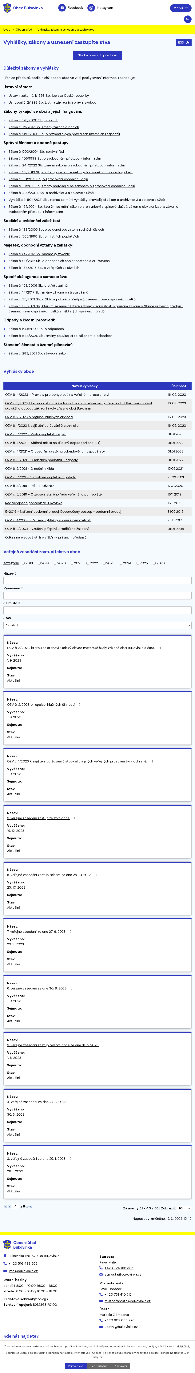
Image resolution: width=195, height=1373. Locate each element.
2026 (161, 563)
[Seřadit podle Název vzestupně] (16, 573)
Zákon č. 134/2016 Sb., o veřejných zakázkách (44, 268)
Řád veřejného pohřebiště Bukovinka (33, 503)
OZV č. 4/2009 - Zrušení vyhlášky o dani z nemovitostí (48, 520)
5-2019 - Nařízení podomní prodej (32, 512)
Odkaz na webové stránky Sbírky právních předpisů (45, 538)
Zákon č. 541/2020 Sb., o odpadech (36, 329)
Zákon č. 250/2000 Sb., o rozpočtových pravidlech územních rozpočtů (64, 134)
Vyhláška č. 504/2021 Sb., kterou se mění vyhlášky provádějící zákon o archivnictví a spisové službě (87, 200)
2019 (45, 563)
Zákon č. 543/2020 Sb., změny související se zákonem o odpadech (61, 336)
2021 (77, 563)
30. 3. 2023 (16, 1115)
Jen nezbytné (99, 1366)
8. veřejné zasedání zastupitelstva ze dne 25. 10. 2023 (52, 875)
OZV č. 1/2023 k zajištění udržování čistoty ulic (41, 426)
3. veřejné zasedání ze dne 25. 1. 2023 (40, 1159)
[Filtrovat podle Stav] (97, 625)
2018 (29, 563)
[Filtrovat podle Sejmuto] (97, 611)
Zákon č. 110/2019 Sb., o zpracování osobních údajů (48, 179)
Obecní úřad (24, 30)
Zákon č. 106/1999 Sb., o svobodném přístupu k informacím (55, 159)
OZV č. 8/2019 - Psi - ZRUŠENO (29, 486)
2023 (110, 563)
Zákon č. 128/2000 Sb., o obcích (33, 120)
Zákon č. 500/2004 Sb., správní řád (36, 152)
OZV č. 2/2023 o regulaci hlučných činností (39, 417)
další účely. (184, 1346)
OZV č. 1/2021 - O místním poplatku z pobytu (40, 477)
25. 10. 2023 (16, 888)
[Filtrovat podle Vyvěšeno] (97, 596)
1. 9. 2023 (14, 661)
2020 (61, 563)
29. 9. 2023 (15, 944)
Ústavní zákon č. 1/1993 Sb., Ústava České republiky (49, 96)
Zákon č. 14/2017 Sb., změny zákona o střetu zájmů (48, 292)
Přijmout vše (75, 1366)
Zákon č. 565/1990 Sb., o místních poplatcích (44, 236)
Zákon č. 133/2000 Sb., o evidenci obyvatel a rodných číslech (56, 230)
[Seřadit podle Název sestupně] (16, 575)
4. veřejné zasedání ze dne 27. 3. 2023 (40, 1102)
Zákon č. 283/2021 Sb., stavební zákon (38, 354)
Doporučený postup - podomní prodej (90, 512)
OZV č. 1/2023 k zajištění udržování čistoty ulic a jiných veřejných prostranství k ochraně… (81, 762)
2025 (144, 563)
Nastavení (121, 1366)
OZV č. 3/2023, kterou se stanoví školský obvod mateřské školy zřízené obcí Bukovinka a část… (85, 648)
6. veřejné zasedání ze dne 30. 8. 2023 (40, 989)
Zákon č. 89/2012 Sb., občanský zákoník (39, 254)
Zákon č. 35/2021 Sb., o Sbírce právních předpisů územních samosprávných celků (72, 299)
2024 (127, 563)
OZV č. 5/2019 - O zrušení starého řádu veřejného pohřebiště (53, 495)
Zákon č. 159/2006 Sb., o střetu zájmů (38, 286)
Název (8, 574)
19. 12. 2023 (15, 831)
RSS (183, 42)
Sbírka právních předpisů (97, 56)
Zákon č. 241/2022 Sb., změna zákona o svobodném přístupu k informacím (67, 166)
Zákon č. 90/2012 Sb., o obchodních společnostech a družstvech (59, 261)
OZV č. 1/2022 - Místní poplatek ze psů (35, 434)
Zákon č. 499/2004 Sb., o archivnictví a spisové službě (51, 193)
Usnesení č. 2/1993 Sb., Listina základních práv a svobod (52, 103)
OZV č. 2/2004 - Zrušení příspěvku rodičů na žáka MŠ (47, 529)
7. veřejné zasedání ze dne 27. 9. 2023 (40, 932)
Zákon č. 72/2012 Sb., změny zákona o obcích (44, 127)
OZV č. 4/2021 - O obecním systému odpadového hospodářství (55, 452)
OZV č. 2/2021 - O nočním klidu (29, 469)
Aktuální (13, 681)
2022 (94, 563)
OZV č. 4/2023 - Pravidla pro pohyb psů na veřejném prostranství (57, 395)
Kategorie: (11, 563)
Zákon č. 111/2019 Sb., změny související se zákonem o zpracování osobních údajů (72, 186)
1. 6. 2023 (14, 1058)
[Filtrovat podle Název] (97, 581)
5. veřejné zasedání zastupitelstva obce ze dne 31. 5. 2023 (56, 1045)
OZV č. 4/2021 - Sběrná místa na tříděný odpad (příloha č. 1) (52, 443)
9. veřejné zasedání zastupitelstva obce (41, 818)
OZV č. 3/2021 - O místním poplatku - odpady (41, 460)
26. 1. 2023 (15, 1171)
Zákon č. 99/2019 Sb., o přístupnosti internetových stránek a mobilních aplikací (71, 172)
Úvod (6, 30)
